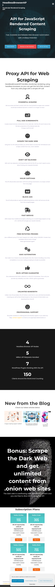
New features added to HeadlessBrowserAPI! (32, 424)
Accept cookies (17, 580)
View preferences (45, 580)
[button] (50, 411)
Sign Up (18, 542)
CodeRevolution (7, 586)
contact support (17, 317)
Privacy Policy (32, 584)
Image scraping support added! (13, 423)
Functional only (31, 580)
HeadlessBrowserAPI (14, 4)
